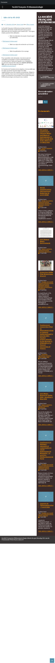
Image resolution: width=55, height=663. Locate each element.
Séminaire (40, 206)
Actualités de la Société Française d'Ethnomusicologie (45, 282)
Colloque (44, 148)
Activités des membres (47, 201)
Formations (48, 356)
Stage (47, 357)
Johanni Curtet (19, 24)
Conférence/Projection (43, 202)
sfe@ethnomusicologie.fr (9, 66)
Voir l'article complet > (45, 170)
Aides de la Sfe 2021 (11, 17)
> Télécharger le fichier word (9, 48)
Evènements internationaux (44, 203)
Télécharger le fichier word (10, 41)
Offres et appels (30, 24)
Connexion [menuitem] (4, 2)
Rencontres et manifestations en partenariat (45, 288)
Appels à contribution (47, 249)
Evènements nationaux (43, 205)
